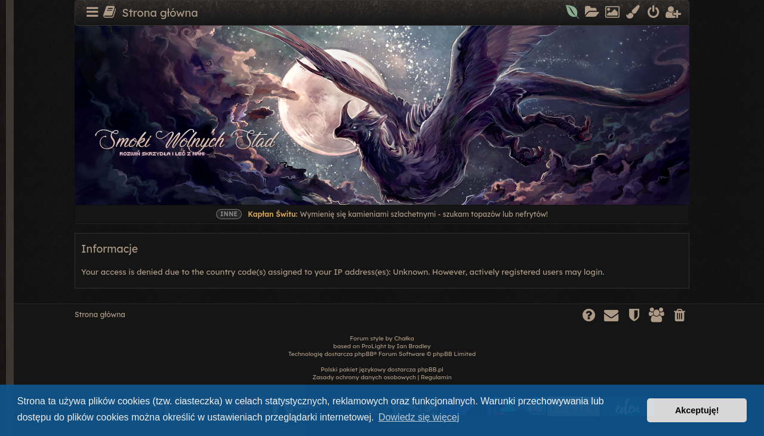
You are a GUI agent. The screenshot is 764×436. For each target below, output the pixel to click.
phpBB (364, 354)
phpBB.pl (430, 369)
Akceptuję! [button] (697, 410)
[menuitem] (573, 13)
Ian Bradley (414, 346)
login (593, 272)
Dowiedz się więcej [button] (418, 417)
